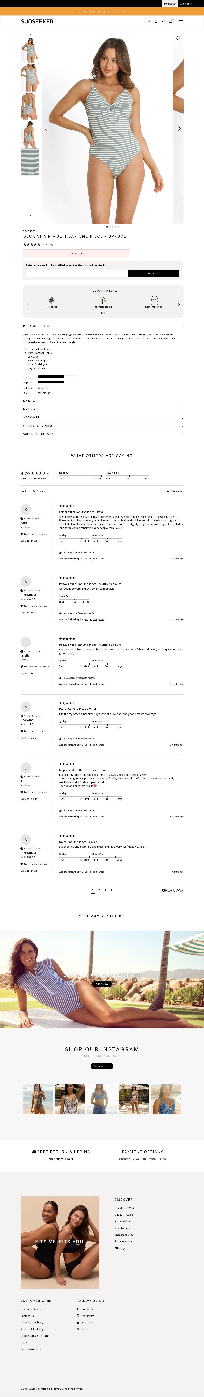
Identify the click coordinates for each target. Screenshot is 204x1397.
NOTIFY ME (154, 273)
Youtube (84, 1322)
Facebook (85, 1309)
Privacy (79, 1389)
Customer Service (31, 1309)
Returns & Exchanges (33, 1329)
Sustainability (122, 1221)
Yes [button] (86, 559)
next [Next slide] (29, 215)
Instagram (85, 1316)
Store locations (124, 1241)
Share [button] (101, 559)
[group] (39, 474)
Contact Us (27, 1316)
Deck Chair (43, 388)
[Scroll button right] (180, 1100)
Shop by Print (123, 1228)
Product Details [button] (103, 326)
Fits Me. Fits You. (125, 1208)
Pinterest (85, 1329)
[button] (46, 129)
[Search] (46, 491)
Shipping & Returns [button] (103, 426)
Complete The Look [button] (103, 434)
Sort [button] (25, 491)
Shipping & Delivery (32, 1322)
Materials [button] (103, 409)
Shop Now (102, 984)
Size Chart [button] (103, 418)
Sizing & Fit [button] (103, 401)
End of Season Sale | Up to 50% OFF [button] (102, 11)
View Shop (104, 1066)
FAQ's (24, 1342)
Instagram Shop (124, 1235)
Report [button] (93, 559)
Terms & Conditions (63, 1389)
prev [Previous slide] (29, 35)
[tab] (102, 11)
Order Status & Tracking (35, 1336)
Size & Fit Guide (124, 1215)
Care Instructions (31, 1349)
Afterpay (120, 1248)
